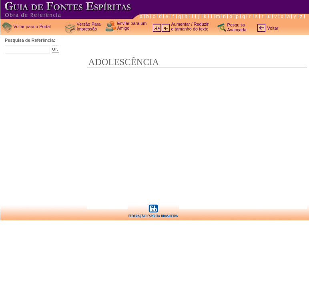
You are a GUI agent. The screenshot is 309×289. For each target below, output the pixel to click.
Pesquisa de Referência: (30, 40)
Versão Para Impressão (89, 26)
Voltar (273, 28)
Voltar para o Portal (32, 26)
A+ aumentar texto (157, 28)
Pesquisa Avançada (237, 27)
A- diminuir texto (166, 28)
